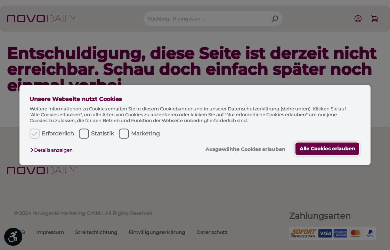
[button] (53, 150)
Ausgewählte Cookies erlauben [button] (245, 149)
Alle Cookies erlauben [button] (327, 148)
